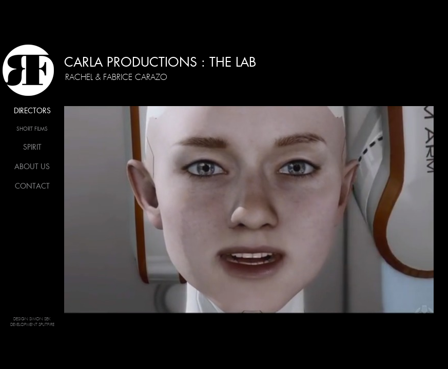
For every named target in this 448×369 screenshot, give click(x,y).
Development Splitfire (32, 324)
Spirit (32, 147)
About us (32, 166)
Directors (32, 110)
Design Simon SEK (32, 319)
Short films (32, 129)
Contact (32, 186)
